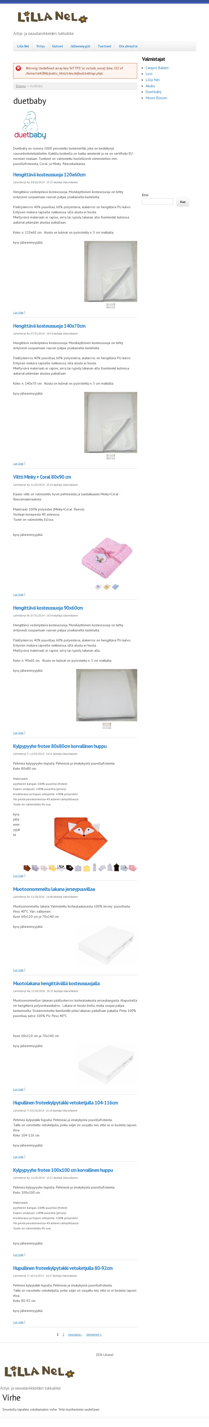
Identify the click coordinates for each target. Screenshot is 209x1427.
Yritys (40, 46)
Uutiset (57, 46)
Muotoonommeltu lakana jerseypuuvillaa (54, 889)
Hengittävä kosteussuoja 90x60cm (48, 608)
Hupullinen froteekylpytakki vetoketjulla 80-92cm (63, 1268)
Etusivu (21, 86)
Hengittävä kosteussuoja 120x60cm (49, 174)
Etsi (145, 195)
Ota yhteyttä (128, 46)
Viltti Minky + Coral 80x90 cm (42, 477)
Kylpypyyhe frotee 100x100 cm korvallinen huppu (63, 1170)
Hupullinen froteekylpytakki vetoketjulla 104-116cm (65, 1102)
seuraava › (75, 1334)
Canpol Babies (158, 67)
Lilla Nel (23, 46)
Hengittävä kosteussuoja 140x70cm (49, 326)
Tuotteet (104, 46)
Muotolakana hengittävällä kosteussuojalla (56, 983)
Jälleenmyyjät (80, 46)
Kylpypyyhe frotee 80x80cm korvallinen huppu (59, 746)
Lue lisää (18, 312)
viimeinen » (94, 1334)
